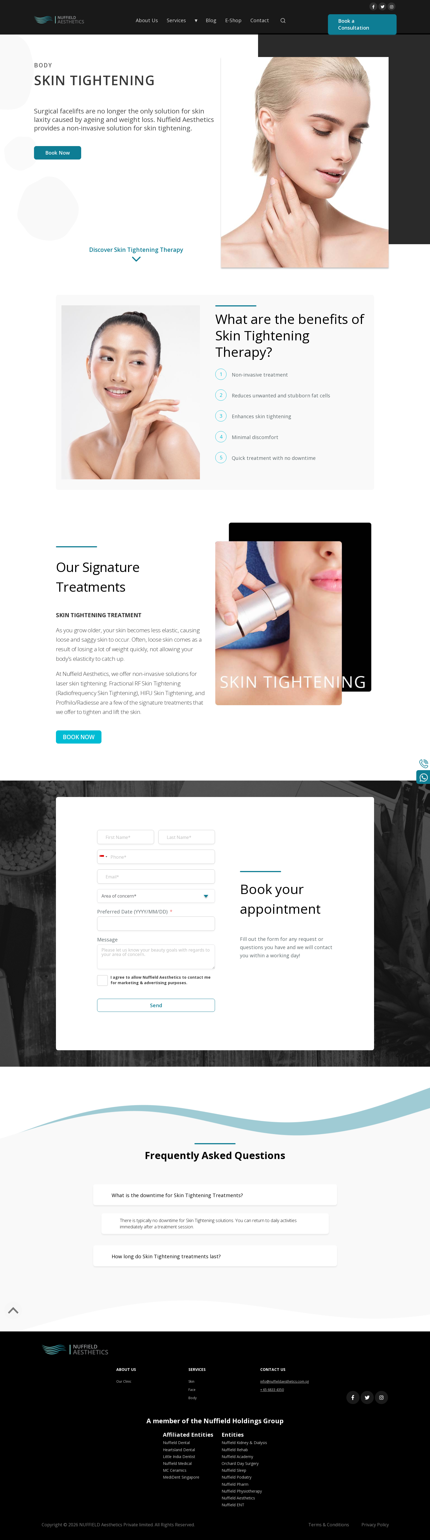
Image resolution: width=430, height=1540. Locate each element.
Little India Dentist (179, 1456)
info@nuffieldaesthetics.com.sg (284, 1381)
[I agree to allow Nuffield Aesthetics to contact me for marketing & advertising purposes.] (156, 980)
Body (192, 1398)
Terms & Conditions (328, 1525)
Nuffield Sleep (234, 1470)
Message (107, 939)
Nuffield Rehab (235, 1449)
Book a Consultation (353, 24)
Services (176, 20)
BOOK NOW (79, 737)
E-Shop (233, 20)
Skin (191, 1381)
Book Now (57, 152)
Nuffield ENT (233, 1504)
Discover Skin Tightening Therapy (136, 256)
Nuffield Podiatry (236, 1477)
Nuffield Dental (176, 1442)
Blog (211, 20)
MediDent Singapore (181, 1477)
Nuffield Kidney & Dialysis (244, 1442)
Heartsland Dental (179, 1449)
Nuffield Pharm (235, 1484)
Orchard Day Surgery (240, 1463)
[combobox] (103, 857)
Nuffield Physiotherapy (242, 1491)
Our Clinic (123, 1381)
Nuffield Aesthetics (238, 1498)
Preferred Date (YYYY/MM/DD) (132, 911)
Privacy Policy (375, 1525)
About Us (147, 20)
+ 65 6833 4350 (272, 1389)
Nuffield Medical (177, 1463)
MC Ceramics (174, 1470)
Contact (259, 20)
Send (156, 1005)
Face (192, 1389)
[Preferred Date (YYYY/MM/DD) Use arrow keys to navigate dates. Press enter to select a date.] (156, 923)
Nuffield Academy (237, 1456)
